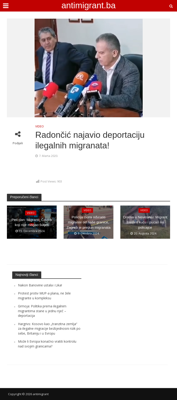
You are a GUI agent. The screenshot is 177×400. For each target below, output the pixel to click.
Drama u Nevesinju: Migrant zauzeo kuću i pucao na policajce (145, 222)
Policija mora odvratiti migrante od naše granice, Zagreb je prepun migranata (88, 222)
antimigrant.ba (88, 5)
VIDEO (39, 126)
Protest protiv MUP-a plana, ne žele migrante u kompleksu (44, 295)
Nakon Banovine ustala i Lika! (40, 285)
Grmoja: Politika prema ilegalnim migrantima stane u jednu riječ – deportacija (42, 311)
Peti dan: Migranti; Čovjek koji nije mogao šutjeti (31, 222)
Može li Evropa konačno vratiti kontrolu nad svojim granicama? (47, 343)
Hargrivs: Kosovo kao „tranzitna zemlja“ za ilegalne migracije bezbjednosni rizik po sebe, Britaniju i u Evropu (49, 328)
